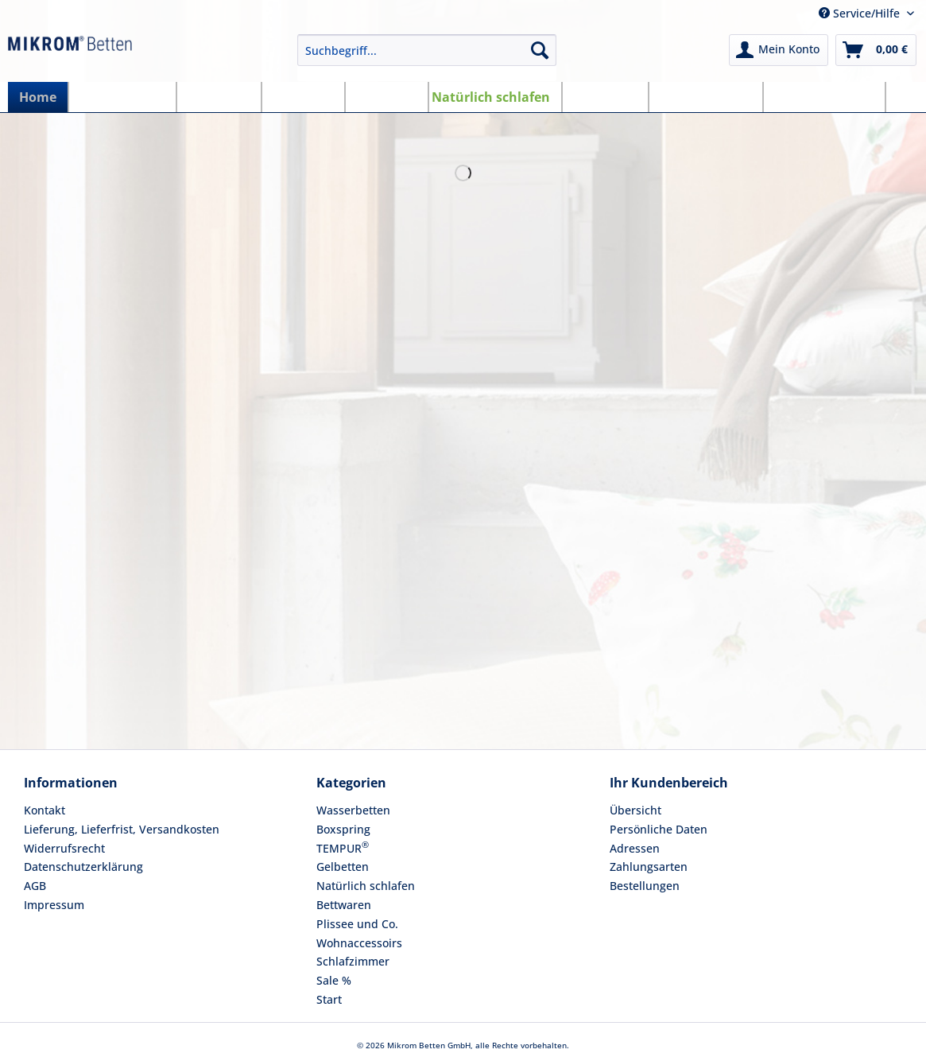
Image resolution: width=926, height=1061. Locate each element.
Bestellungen (645, 885)
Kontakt (44, 810)
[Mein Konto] (778, 50)
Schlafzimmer (352, 961)
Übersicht (635, 810)
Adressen (635, 848)
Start (329, 999)
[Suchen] (539, 50)
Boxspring (343, 829)
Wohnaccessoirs (359, 942)
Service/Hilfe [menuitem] (861, 13)
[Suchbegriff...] (426, 50)
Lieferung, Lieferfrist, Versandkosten (121, 829)
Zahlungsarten (649, 866)
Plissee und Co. (357, 923)
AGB (35, 885)
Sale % (333, 980)
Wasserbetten (353, 810)
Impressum (54, 904)
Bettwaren (343, 904)
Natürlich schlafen (365, 885)
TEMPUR (342, 847)
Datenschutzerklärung (83, 866)
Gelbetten (342, 866)
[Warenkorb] (875, 50)
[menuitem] (426, 57)
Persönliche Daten (658, 829)
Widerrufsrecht (64, 848)
